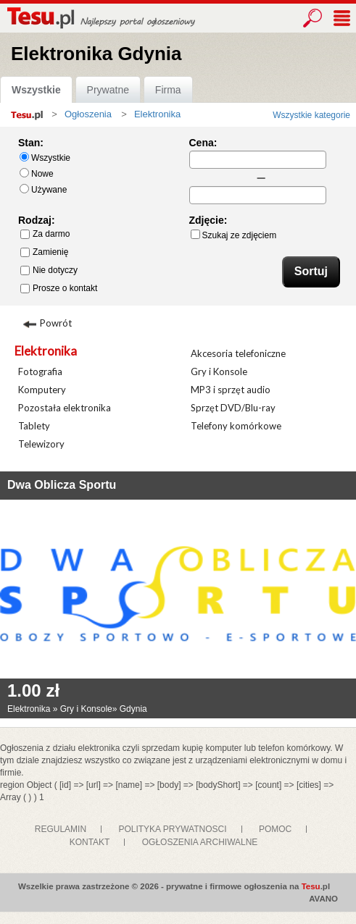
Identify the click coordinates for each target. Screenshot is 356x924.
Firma (168, 90)
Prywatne (108, 90)
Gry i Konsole (219, 371)
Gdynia (133, 709)
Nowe (37, 173)
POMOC (275, 829)
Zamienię (44, 252)
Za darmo (45, 234)
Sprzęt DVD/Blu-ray (233, 407)
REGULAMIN (60, 829)
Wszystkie (36, 90)
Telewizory (41, 444)
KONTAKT (90, 842)
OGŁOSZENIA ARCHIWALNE (200, 842)
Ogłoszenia (88, 114)
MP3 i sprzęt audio (230, 389)
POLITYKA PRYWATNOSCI (172, 829)
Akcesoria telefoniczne (238, 353)
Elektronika (46, 351)
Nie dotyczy (49, 270)
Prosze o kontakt (58, 288)
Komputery (42, 389)
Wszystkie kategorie (311, 115)
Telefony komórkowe (236, 426)
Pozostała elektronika (64, 407)
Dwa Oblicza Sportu (61, 485)
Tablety (34, 426)
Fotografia (40, 371)
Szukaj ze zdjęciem (234, 235)
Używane (43, 189)
